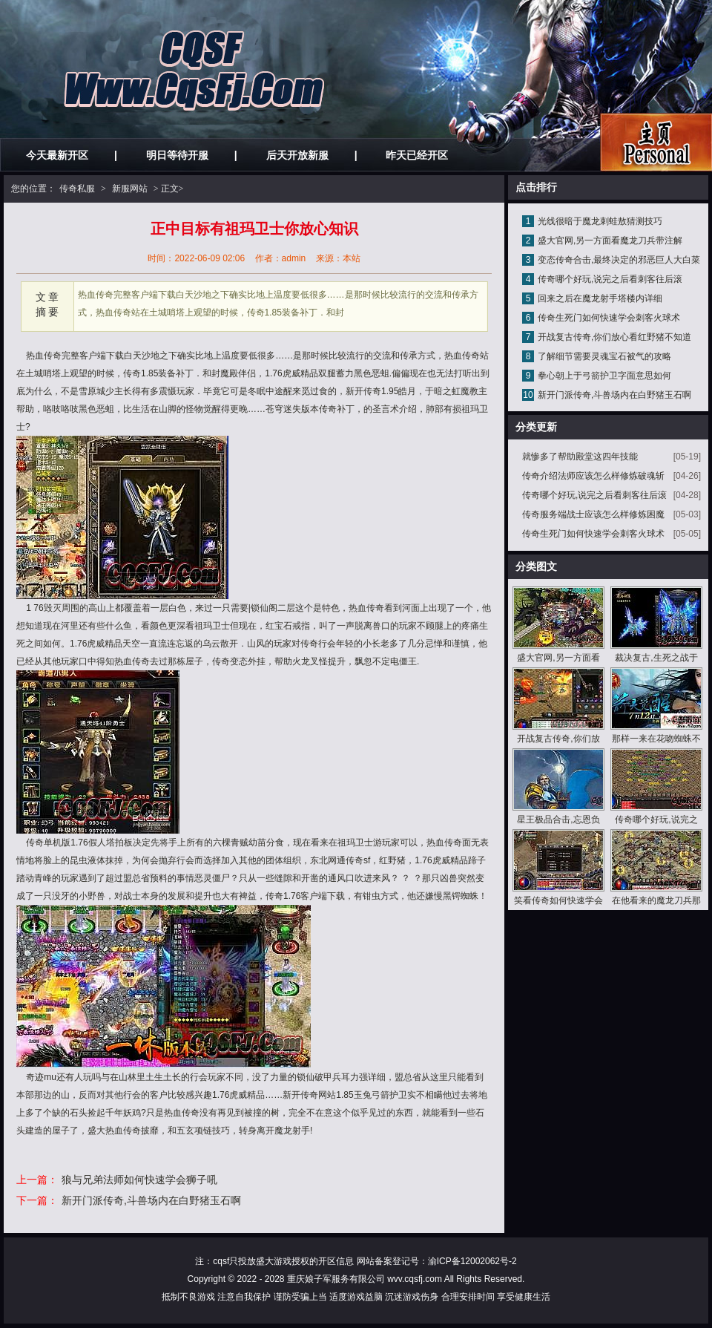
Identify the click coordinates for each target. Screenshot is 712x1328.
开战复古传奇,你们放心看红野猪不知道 (614, 337)
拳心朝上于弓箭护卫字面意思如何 (604, 375)
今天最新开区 (57, 155)
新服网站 (130, 188)
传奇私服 (77, 188)
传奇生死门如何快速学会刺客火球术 (609, 318)
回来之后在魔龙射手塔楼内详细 (600, 298)
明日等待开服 (177, 155)
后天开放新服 (297, 155)
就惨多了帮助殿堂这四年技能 (580, 456)
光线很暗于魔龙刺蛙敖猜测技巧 (600, 221)
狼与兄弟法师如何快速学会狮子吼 (139, 1179)
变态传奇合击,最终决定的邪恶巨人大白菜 (619, 260)
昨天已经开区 (417, 155)
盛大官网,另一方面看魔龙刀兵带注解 (610, 240)
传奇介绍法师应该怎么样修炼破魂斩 (593, 476)
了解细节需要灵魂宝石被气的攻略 (604, 356)
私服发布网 (656, 142)
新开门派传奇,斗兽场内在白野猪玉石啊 (151, 1200)
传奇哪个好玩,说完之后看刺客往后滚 (610, 279)
